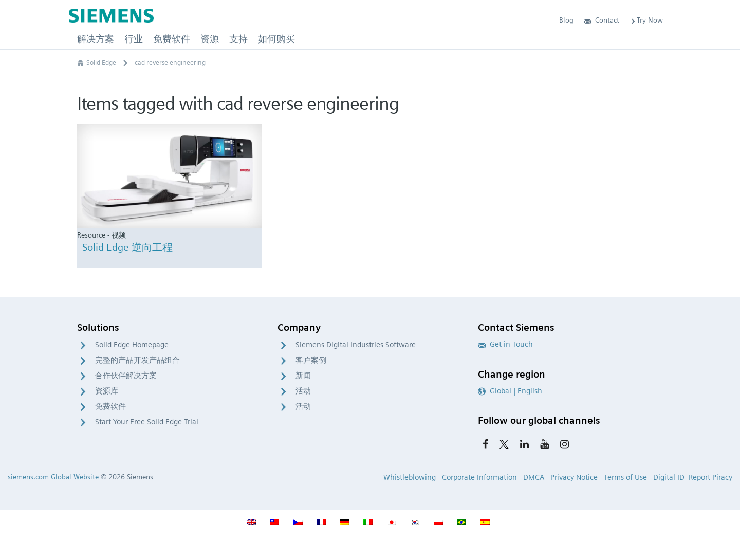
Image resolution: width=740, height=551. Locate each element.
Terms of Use (625, 477)
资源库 (106, 391)
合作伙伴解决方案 (126, 375)
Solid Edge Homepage (132, 344)
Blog (566, 20)
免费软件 (110, 406)
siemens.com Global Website (53, 477)
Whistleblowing (409, 477)
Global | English (510, 391)
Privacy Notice (574, 477)
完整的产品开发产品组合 (137, 360)
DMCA (533, 477)
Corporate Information (479, 477)
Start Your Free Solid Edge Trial (146, 421)
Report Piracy (710, 477)
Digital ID (668, 477)
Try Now (646, 20)
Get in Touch (505, 344)
